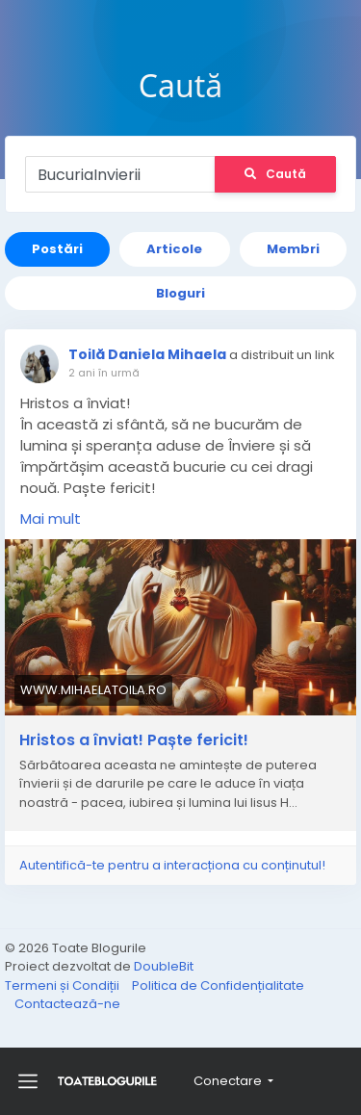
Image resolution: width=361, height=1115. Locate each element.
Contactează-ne (67, 1004)
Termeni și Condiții (63, 985)
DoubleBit (163, 966)
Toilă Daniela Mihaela (147, 354)
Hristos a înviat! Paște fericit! (133, 740)
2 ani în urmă (104, 372)
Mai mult (50, 518)
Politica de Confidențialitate (218, 985)
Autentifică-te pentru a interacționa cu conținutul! (172, 865)
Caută (275, 174)
